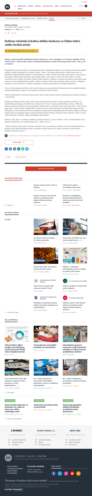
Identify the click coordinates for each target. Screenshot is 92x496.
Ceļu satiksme (48, 388)
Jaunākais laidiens (45, 440)
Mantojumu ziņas (44, 444)
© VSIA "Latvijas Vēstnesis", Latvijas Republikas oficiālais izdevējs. (27, 486)
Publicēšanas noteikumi (73, 135)
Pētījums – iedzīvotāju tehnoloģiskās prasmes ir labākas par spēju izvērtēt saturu (74, 269)
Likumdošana (71, 354)
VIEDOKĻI (38, 6)
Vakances (47, 122)
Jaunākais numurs (75, 440)
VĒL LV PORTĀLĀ (11, 320)
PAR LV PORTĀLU (12, 466)
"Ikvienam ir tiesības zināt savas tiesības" (26, 480)
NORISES (30, 6)
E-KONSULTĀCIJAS (66, 6)
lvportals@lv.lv (37, 469)
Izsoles (41, 442)
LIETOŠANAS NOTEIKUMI (15, 468)
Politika (11, 354)
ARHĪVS (20, 8)
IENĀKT (85, 2)
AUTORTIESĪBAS (12, 473)
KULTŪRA (8, 219)
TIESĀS (56, 6)
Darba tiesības (19, 414)
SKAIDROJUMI (22, 6)
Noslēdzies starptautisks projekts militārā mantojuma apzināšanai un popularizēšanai (46, 305)
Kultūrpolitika (43, 190)
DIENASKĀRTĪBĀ (48, 6)
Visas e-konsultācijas (14, 419)
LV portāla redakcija (35, 466)
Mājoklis (17, 388)
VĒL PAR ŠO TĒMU (12, 213)
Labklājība (41, 350)
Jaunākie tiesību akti (19, 440)
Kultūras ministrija (11, 25)
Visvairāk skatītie (17, 442)
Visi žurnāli (73, 444)
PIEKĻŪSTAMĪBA (12, 471)
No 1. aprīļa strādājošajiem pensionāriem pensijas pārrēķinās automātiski (74, 381)
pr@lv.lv (40, 472)
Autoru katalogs (74, 442)
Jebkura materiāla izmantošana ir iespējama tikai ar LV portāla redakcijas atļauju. (32, 484)
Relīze (13, 29)
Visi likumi (15, 444)
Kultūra (22, 29)
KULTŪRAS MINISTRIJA (13, 178)
